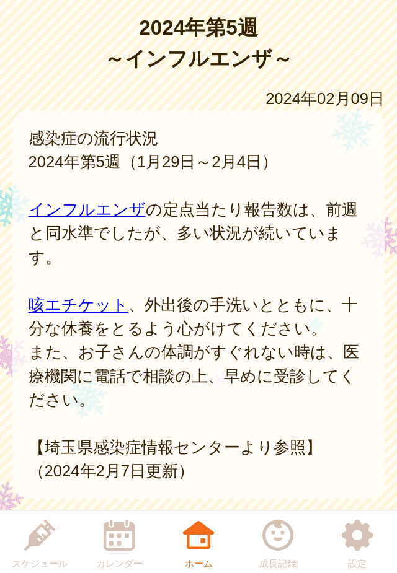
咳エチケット (78, 304)
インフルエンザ (87, 209)
